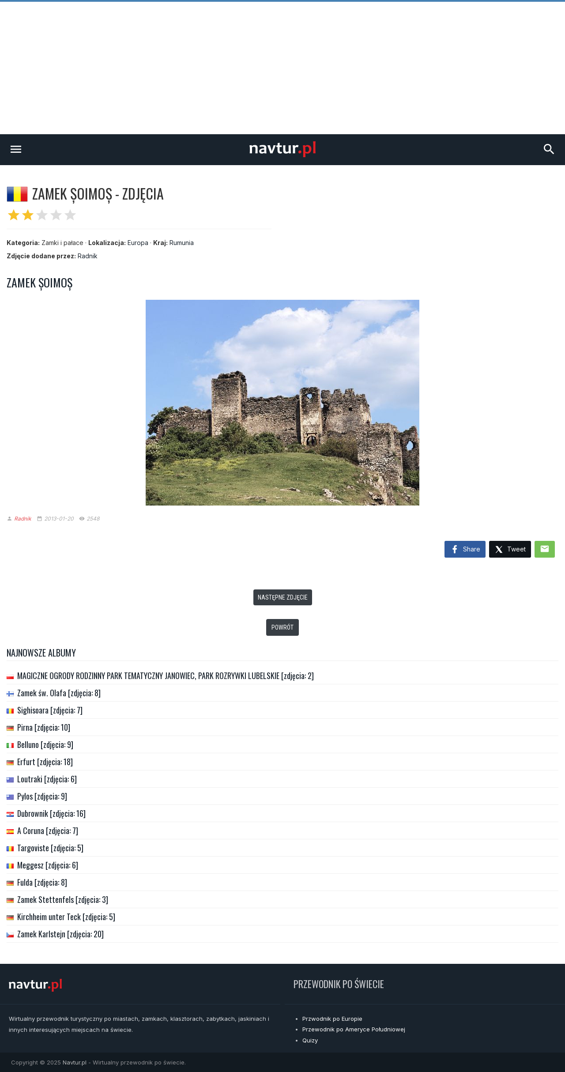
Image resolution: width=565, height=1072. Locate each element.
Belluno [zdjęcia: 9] (45, 744)
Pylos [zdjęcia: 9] (42, 796)
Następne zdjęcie (283, 597)
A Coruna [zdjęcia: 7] (47, 830)
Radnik (88, 256)
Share (465, 550)
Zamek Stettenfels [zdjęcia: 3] (62, 899)
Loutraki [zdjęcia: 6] (47, 779)
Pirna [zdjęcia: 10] (43, 727)
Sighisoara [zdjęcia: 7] (50, 710)
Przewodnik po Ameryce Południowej (353, 1029)
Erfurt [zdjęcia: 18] (45, 761)
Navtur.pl (75, 1062)
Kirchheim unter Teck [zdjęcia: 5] (66, 916)
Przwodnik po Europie (332, 1018)
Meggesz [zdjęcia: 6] (47, 865)
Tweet (510, 550)
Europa (138, 242)
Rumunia (182, 242)
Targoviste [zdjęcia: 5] (50, 847)
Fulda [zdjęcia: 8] (42, 882)
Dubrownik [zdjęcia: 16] (51, 813)
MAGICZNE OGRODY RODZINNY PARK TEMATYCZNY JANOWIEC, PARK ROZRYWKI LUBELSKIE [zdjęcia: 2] (165, 675)
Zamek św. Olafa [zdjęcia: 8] (59, 692)
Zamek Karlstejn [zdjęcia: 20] (60, 934)
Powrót (282, 627)
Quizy (310, 1040)
